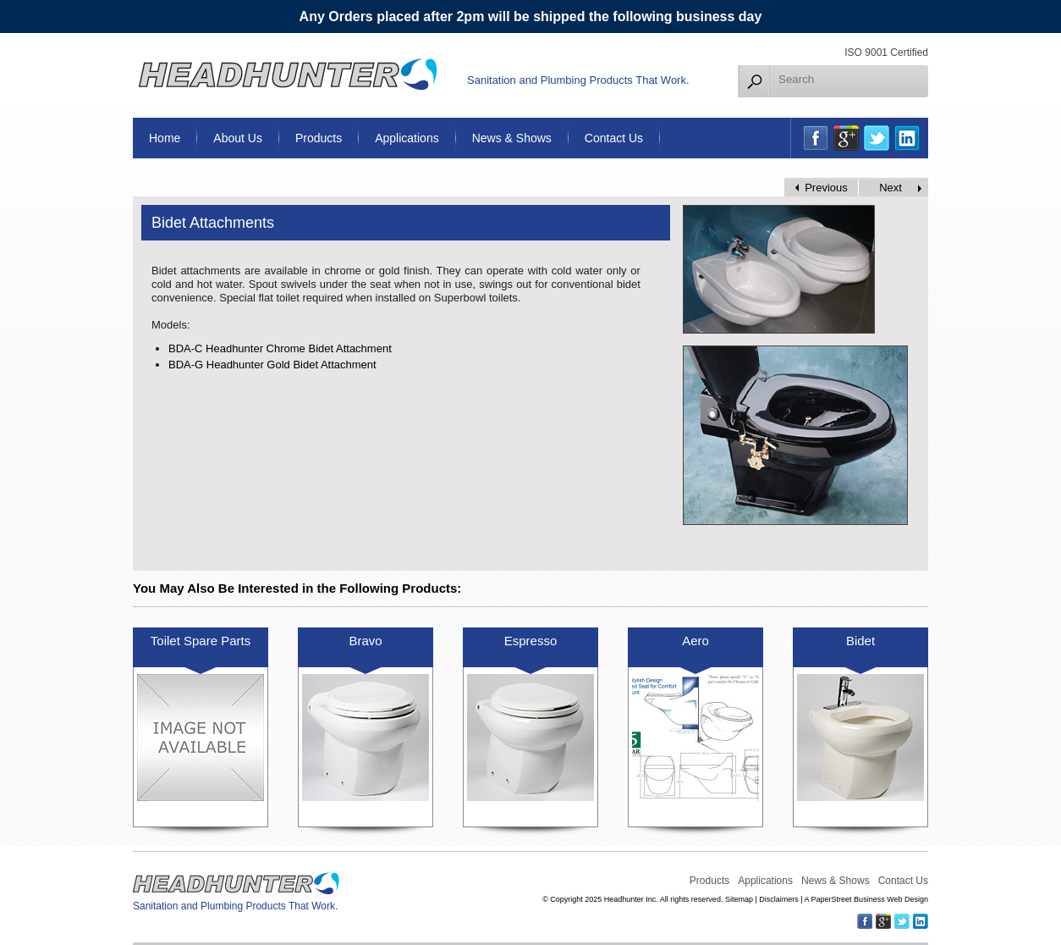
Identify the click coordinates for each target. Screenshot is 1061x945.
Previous (826, 187)
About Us (237, 138)
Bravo (365, 640)
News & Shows (512, 138)
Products (318, 138)
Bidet (860, 640)
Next (890, 187)
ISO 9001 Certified (886, 52)
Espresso (531, 640)
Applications (407, 138)
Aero (695, 640)
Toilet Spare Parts (200, 640)
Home (164, 138)
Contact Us (614, 138)
